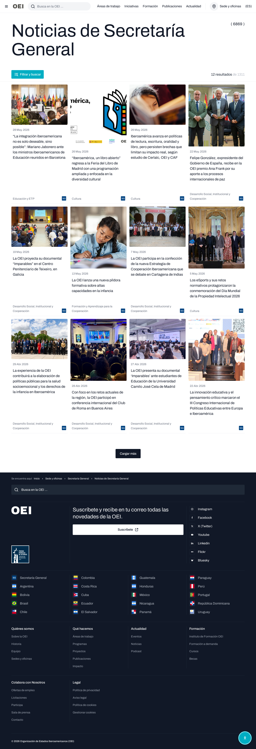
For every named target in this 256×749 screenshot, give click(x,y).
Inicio (37, 478)
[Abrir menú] (6, 6)
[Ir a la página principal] (18, 6)
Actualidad (193, 6)
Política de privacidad (86, 690)
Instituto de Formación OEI (206, 636)
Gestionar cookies (84, 712)
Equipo (15, 651)
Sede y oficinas (53, 478)
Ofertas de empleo (23, 690)
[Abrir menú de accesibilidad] (245, 738)
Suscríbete (128, 530)
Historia (16, 643)
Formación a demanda (203, 643)
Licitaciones (19, 697)
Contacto (17, 719)
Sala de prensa (20, 712)
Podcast (136, 651)
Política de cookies (84, 704)
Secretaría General (78, 478)
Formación (150, 6)
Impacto (78, 666)
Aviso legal (80, 697)
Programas (80, 643)
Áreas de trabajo (108, 6)
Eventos (136, 636)
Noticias (136, 643)
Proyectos (79, 651)
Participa (17, 704)
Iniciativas (131, 6)
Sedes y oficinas (21, 658)
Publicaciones (172, 6)
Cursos (193, 651)
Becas (193, 658)
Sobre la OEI (19, 636)
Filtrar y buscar (27, 74)
